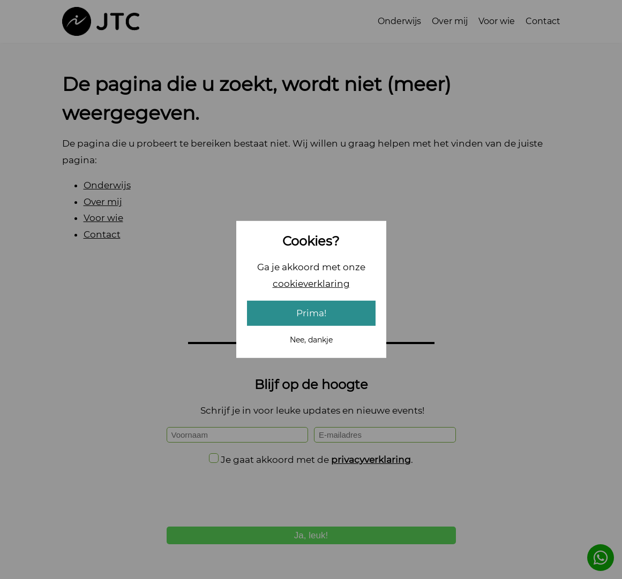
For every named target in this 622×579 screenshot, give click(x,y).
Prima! (311, 313)
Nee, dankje (311, 340)
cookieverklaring (311, 283)
